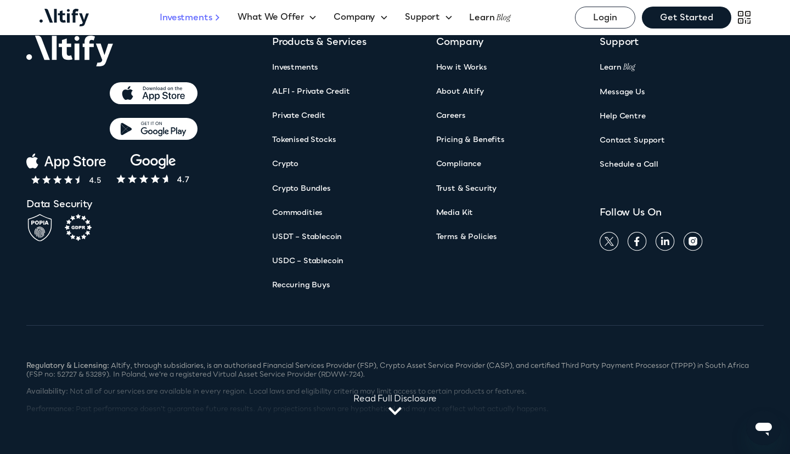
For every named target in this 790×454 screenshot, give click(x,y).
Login (605, 17)
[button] (277, 17)
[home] (100, 17)
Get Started (686, 17)
